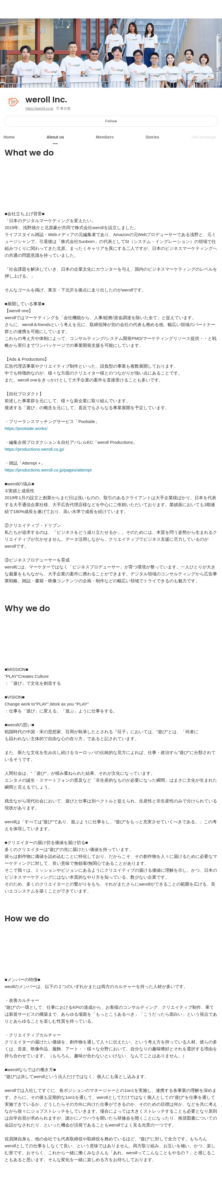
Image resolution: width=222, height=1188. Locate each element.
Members (105, 137)
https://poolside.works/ (26, 428)
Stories (152, 137)
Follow (111, 121)
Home (9, 137)
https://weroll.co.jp (39, 108)
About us (55, 137)
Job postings (203, 137)
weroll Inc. (46, 100)
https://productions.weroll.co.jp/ (34, 449)
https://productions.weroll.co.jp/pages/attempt (48, 469)
